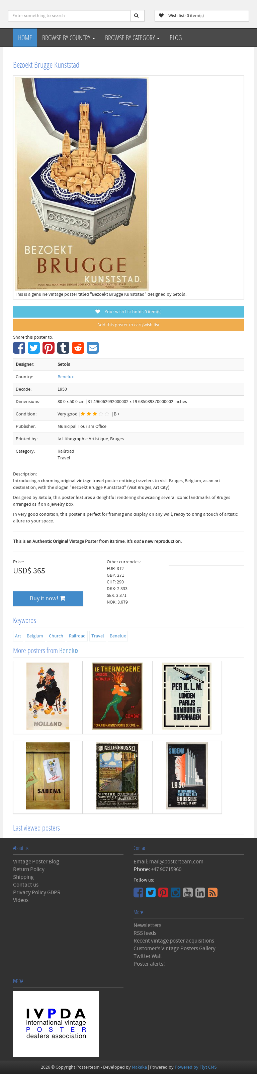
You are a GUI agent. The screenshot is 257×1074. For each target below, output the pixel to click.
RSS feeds (145, 933)
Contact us (25, 885)
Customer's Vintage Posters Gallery (175, 948)
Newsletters (147, 925)
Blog (176, 37)
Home (25, 37)
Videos (20, 900)
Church (56, 636)
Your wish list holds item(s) (128, 312)
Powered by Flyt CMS (196, 1067)
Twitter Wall (148, 956)
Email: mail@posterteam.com (168, 861)
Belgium (35, 636)
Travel (97, 636)
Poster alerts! (149, 964)
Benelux (66, 377)
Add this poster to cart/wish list (128, 325)
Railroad (77, 636)
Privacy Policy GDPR (37, 892)
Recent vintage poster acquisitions (174, 941)
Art (18, 636)
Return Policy (29, 869)
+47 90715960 (166, 869)
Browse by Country (68, 37)
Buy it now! (47, 598)
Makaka (139, 1067)
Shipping (23, 877)
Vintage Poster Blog (36, 861)
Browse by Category (132, 37)
